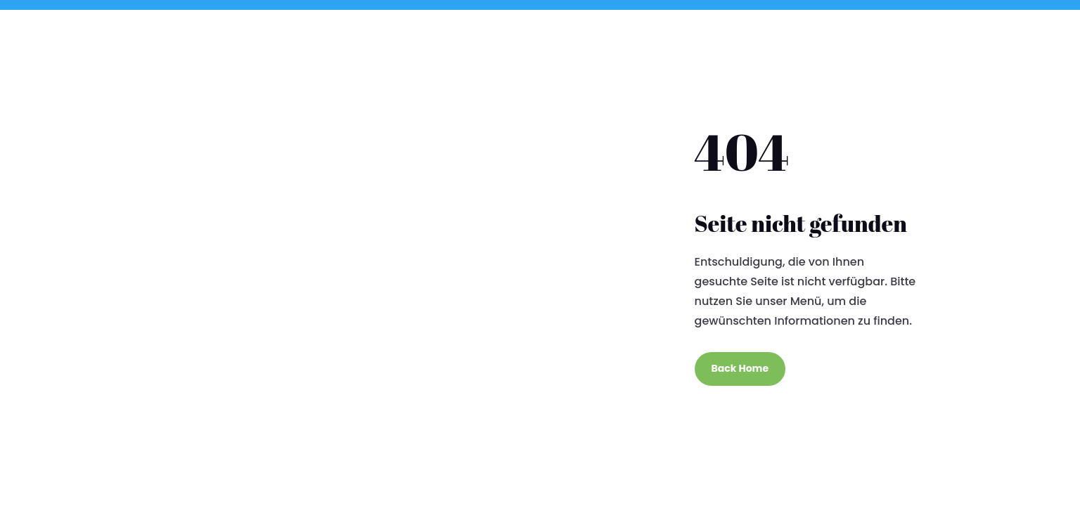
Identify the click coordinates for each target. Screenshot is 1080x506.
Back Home (740, 368)
